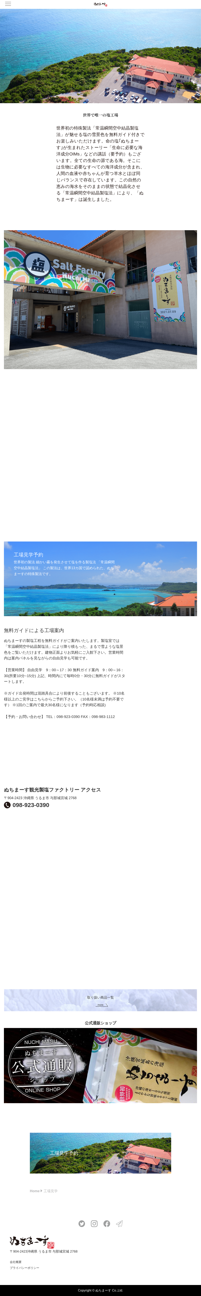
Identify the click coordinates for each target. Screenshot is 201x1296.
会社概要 (16, 1262)
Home (35, 1191)
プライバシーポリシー (24, 1267)
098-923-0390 (31, 805)
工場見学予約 (64, 1153)
